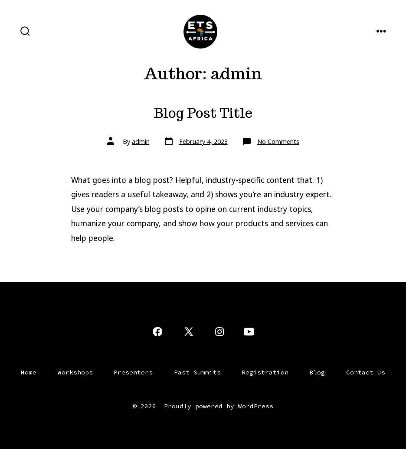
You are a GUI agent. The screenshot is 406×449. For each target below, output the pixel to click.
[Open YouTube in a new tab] (249, 331)
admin (141, 141)
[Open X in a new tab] (188, 331)
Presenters (133, 372)
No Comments (278, 141)
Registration (265, 372)
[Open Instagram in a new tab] (219, 331)
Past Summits (197, 372)
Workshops (75, 372)
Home (28, 372)
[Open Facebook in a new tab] (157, 331)
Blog (317, 372)
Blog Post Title (203, 113)
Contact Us (365, 372)
